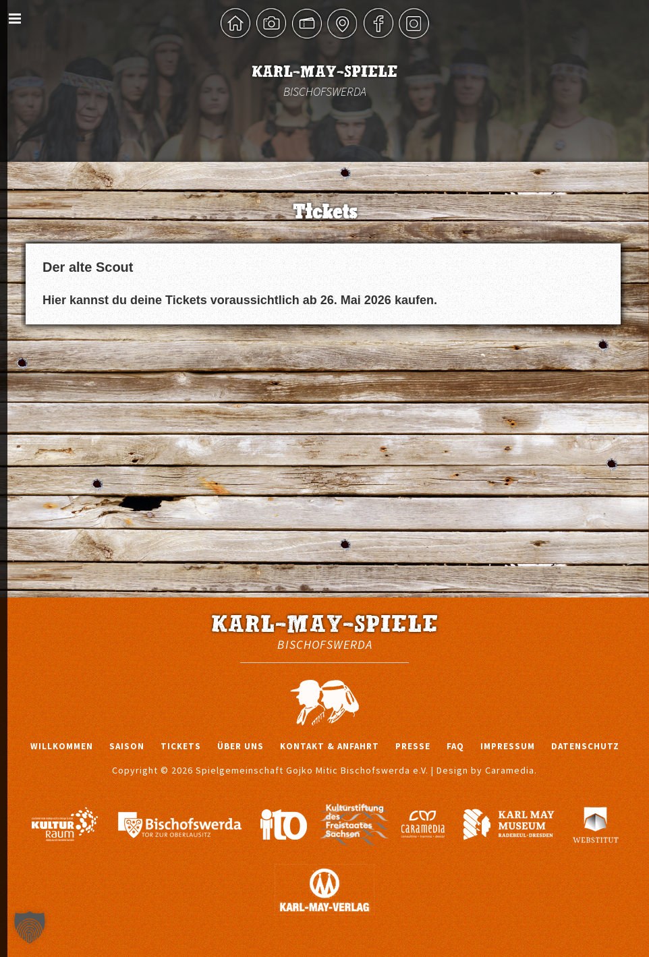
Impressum (507, 746)
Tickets (181, 746)
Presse (412, 746)
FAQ (455, 746)
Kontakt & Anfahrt (329, 746)
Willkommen (61, 746)
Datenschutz (585, 746)
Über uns (240, 746)
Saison (126, 746)
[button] (29, 927)
